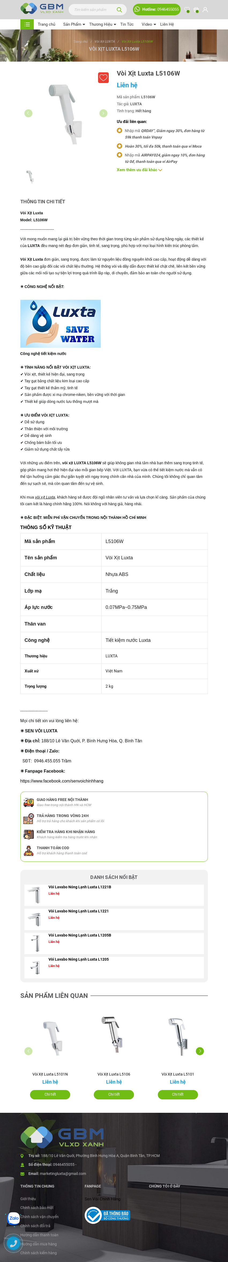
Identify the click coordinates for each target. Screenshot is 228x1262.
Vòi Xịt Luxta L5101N (50, 1074)
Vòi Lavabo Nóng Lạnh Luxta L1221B (79, 887)
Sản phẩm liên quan (54, 995)
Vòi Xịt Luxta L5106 (114, 1074)
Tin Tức (127, 24)
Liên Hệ (167, 24)
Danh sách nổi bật (113, 877)
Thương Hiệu (100, 24)
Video (147, 24)
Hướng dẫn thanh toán (39, 1235)
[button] (200, 1051)
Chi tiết (50, 1094)
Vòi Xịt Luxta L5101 (178, 1074)
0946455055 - (64, 1164)
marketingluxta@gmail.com (63, 1173)
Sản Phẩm (72, 24)
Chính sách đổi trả (35, 1226)
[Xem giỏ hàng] (196, 9)
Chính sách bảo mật (37, 1207)
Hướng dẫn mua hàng (38, 1244)
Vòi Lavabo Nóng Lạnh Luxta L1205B (79, 935)
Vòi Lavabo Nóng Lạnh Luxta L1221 (78, 911)
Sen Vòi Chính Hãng (102, 1199)
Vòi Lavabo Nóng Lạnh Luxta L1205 (78, 959)
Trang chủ (46, 24)
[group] (65, 115)
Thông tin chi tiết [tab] (42, 201)
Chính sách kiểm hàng (38, 1253)
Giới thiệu (28, 1199)
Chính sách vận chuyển (39, 1217)
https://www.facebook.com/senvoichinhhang (61, 781)
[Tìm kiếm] (119, 9)
